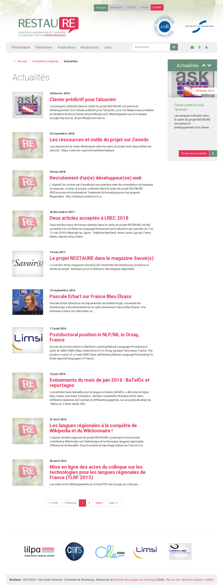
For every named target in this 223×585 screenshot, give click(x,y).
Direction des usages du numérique (134, 579)
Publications (67, 47)
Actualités (187, 65)
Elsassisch (116, 7)
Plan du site (173, 579)
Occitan (131, 7)
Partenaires (44, 47)
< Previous (69, 502)
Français (101, 7)
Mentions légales (192, 579)
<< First (53, 502)
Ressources (90, 47)
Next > (99, 502)
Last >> (113, 502)
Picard (144, 7)
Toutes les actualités (194, 153)
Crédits (209, 579)
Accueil (22, 61)
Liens (108, 47)
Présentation (21, 47)
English (157, 7)
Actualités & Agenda (45, 61)
